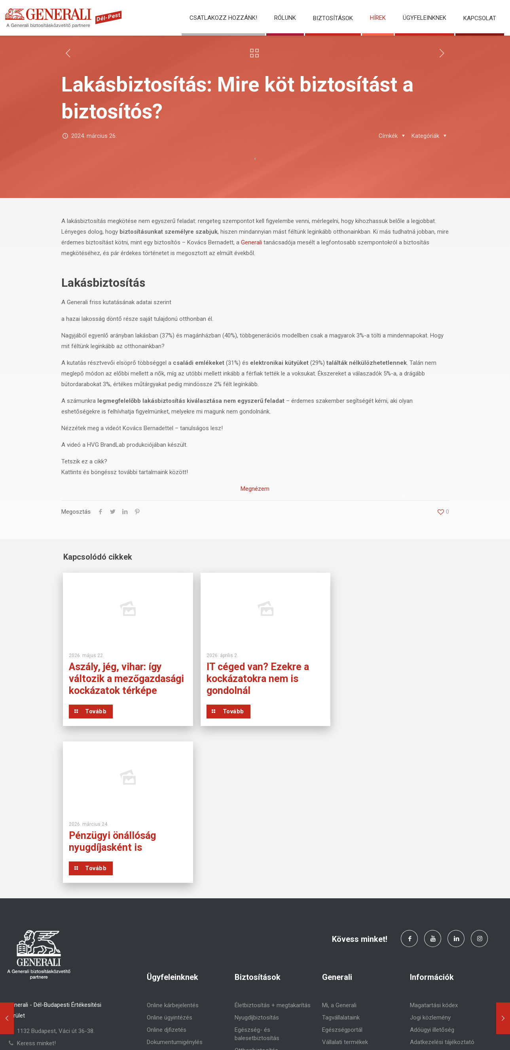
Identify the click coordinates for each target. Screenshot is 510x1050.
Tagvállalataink (341, 873)
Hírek (378, 17)
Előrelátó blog (340, 922)
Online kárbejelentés (173, 860)
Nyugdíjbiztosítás (257, 873)
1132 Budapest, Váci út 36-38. (56, 886)
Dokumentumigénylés (175, 897)
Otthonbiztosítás (256, 905)
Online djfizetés (166, 885)
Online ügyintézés (169, 873)
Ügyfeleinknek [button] (424, 17)
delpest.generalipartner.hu (50, 911)
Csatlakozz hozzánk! (223, 17)
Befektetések (339, 909)
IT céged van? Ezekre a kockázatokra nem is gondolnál (250, 678)
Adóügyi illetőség (432, 885)
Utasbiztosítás (253, 930)
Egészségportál (342, 885)
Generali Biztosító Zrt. (108, 1034)
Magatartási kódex (434, 860)
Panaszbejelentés (170, 909)
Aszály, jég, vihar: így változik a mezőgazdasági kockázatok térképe (115, 684)
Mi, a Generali (339, 860)
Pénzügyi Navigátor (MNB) (444, 909)
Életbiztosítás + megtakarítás (273, 860)
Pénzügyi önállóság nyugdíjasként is (373, 672)
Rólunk (285, 17)
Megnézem (255, 488)
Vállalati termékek (345, 897)
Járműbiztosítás (256, 918)
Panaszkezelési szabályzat (445, 922)
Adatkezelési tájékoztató (442, 897)
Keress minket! (36, 898)
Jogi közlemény (430, 873)
